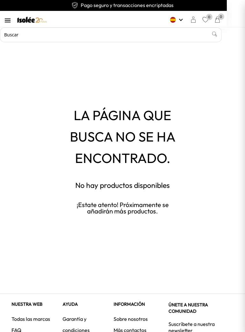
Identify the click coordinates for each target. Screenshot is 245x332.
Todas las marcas (30, 319)
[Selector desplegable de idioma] (187, 20)
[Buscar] (111, 34)
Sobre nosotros (131, 319)
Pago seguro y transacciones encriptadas (122, 5)
